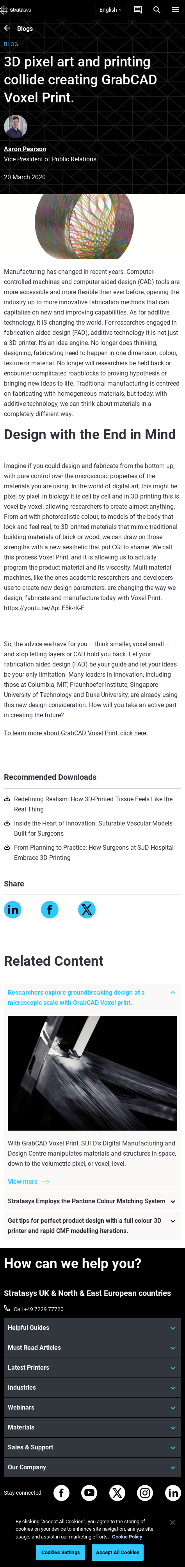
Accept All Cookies (117, 1552)
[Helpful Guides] (92, 1328)
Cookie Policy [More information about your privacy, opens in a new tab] (127, 1537)
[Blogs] (10, 28)
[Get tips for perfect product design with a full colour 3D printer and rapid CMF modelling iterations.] (92, 1226)
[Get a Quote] (138, 10)
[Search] (157, 10)
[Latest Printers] (92, 1368)
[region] (92, 1538)
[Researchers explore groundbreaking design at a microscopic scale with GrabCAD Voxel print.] (92, 998)
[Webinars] (92, 1407)
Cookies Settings (60, 1552)
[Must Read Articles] (92, 1348)
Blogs (25, 28)
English (110, 10)
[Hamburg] (175, 10)
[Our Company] (92, 1467)
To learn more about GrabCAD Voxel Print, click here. (76, 733)
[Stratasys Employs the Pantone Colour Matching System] (92, 1202)
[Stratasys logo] (15, 10)
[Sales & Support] (92, 1447)
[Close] (172, 1522)
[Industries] (92, 1387)
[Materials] (92, 1427)
